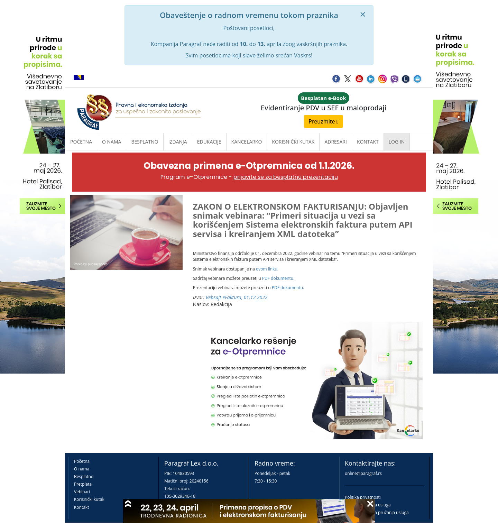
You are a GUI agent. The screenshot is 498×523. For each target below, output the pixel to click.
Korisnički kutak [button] (293, 141)
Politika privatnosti (363, 497)
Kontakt (81, 507)
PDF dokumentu (277, 278)
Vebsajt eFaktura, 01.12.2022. (237, 297)
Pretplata (83, 484)
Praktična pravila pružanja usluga (377, 512)
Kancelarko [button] (246, 141)
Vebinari (82, 492)
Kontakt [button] (368, 141)
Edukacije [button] (209, 141)
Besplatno (144, 141)
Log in (397, 141)
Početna (81, 141)
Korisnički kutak (89, 499)
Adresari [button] (335, 141)
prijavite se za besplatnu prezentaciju (285, 177)
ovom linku (266, 269)
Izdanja (177, 141)
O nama (111, 141)
